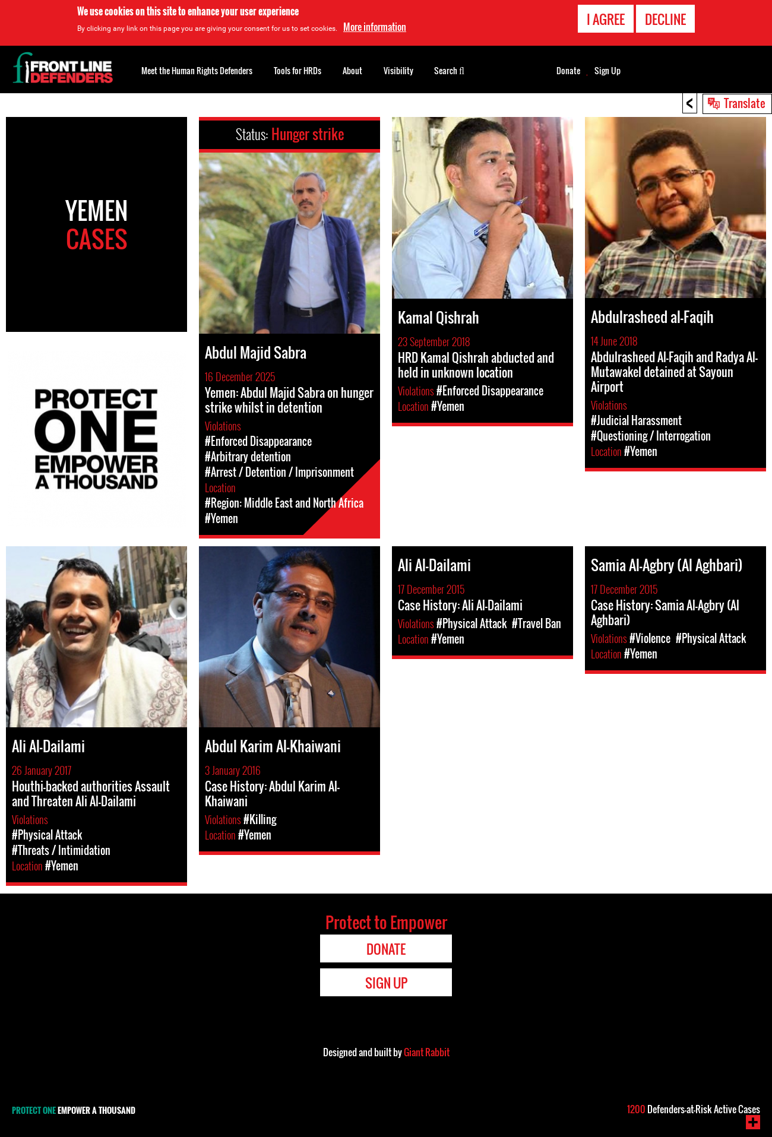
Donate (568, 71)
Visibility (398, 70)
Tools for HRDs (297, 70)
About (352, 70)
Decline (665, 18)
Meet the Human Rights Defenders (196, 70)
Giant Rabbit (427, 1052)
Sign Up (607, 71)
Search (449, 69)
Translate (744, 102)
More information (374, 27)
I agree (606, 18)
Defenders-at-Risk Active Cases (693, 1109)
